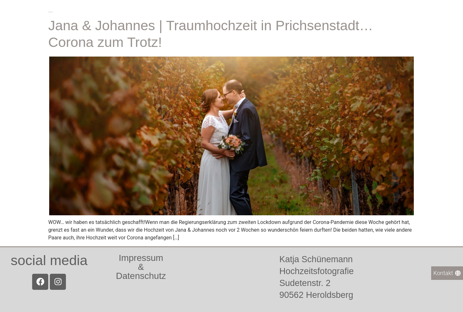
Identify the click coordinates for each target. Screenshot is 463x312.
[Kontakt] (447, 273)
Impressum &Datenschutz (141, 267)
